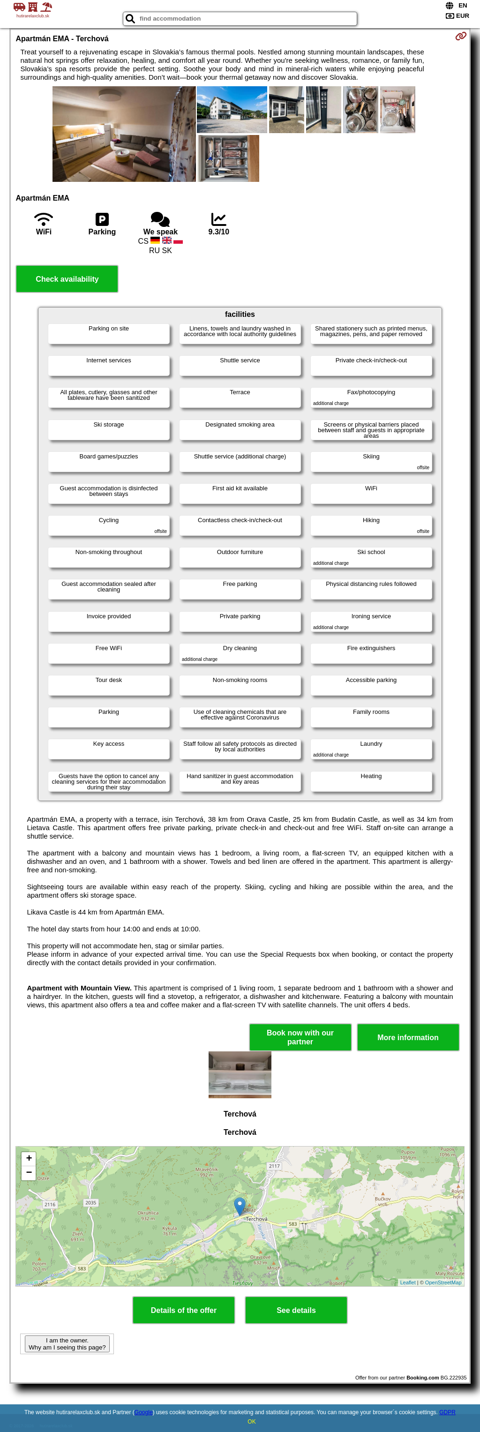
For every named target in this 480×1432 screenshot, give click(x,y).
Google (144, 1412)
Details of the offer (184, 1310)
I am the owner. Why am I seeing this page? (67, 1344)
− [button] (29, 1173)
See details (296, 1310)
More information (408, 1038)
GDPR (447, 1412)
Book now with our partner (300, 1037)
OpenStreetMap (443, 1282)
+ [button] (29, 1159)
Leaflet (408, 1282)
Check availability (67, 279)
